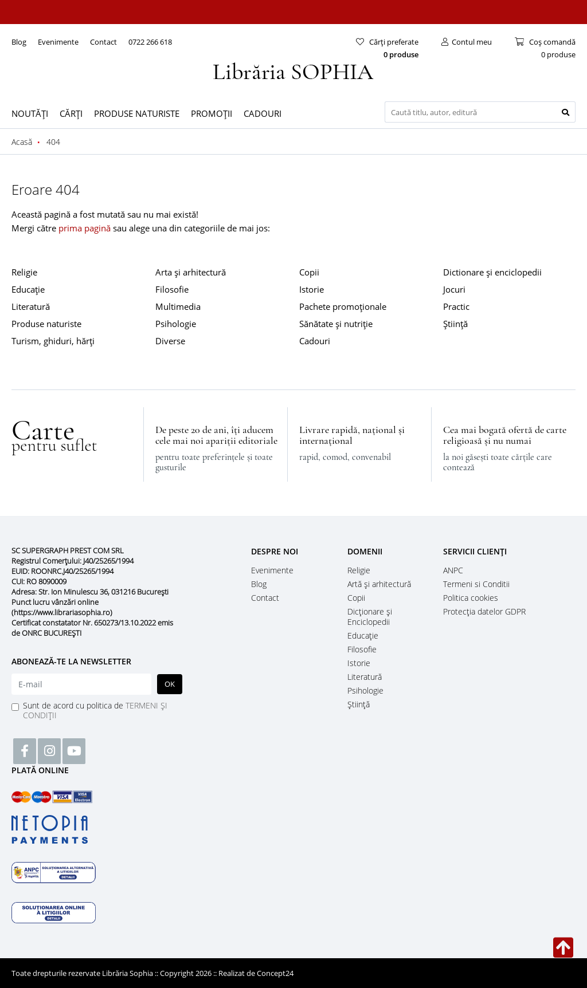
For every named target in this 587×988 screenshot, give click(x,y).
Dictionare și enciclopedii (492, 272)
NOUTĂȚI (29, 113)
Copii (309, 272)
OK (170, 684)
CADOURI (262, 113)
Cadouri (314, 341)
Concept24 (275, 973)
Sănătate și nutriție (336, 323)
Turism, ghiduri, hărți (53, 341)
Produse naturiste (46, 323)
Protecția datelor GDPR (484, 611)
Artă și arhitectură (379, 583)
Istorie (311, 289)
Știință (455, 323)
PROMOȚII (211, 113)
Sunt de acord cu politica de (95, 710)
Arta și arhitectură (190, 272)
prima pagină (84, 228)
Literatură (30, 306)
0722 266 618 (150, 42)
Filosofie (172, 289)
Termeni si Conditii (476, 583)
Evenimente (58, 42)
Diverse (170, 341)
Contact (103, 42)
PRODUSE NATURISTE (136, 113)
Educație (28, 289)
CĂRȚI (71, 113)
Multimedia (178, 306)
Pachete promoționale (342, 306)
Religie (24, 272)
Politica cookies (470, 597)
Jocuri (454, 289)
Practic (456, 306)
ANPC (453, 570)
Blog (18, 42)
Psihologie (175, 323)
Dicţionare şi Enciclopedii (369, 616)
